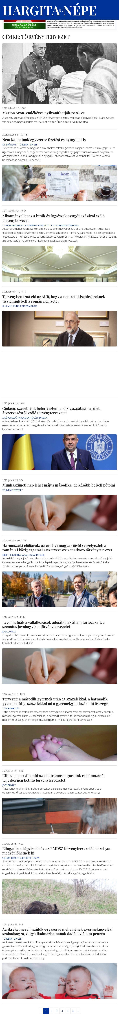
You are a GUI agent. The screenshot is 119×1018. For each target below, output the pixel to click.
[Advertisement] (59, 374)
